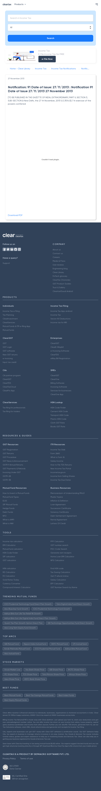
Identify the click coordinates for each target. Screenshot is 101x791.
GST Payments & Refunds (14, 468)
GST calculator (9, 560)
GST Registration (10, 450)
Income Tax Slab (57, 450)
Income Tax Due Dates (60, 480)
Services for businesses (60, 390)
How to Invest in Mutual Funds (16, 493)
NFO (4, 516)
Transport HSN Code (59, 415)
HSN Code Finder (58, 408)
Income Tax (55, 315)
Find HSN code (57, 568)
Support (6, 263)
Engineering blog (60, 268)
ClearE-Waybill (57, 347)
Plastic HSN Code (58, 419)
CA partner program (12, 375)
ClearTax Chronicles (61, 280)
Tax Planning (8, 315)
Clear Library (58, 272)
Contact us (58, 253)
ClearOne (54, 379)
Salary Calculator (58, 580)
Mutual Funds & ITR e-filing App (16, 326)
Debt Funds (8, 512)
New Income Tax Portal (60, 468)
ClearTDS (54, 355)
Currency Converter (11, 583)
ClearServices (9, 322)
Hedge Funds (9, 508)
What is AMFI (8, 520)
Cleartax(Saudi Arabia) (63, 291)
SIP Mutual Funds (10, 504)
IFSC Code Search (58, 549)
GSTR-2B (7, 476)
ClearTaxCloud (9, 387)
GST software (9, 351)
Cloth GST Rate (57, 423)
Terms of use (26, 758)
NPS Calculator (57, 560)
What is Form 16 (57, 457)
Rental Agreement (58, 520)
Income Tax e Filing (11, 311)
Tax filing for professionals (14, 408)
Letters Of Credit (58, 523)
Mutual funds (8, 330)
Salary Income (56, 461)
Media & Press (59, 261)
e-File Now (47, 59)
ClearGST (54, 343)
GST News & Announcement (15, 461)
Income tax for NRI (58, 322)
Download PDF (15, 215)
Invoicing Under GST (12, 472)
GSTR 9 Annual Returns (13, 465)
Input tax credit (10, 362)
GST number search (59, 545)
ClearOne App (56, 394)
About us (57, 250)
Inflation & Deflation (59, 501)
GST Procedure (9, 457)
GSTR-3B (7, 480)
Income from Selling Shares (62, 476)
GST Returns (8, 453)
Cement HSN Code (59, 411)
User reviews (58, 265)
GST (4, 343)
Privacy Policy (9, 758)
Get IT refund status (59, 576)
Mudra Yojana (56, 497)
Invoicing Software (58, 387)
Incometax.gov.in (58, 472)
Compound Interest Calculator (16, 587)
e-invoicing (8, 358)
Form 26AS (55, 453)
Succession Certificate (60, 508)
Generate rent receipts (60, 553)
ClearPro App (9, 390)
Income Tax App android (61, 311)
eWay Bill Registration (60, 358)
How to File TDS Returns (61, 465)
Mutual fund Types (11, 497)
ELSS (5, 501)
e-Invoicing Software (59, 351)
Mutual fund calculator (13, 549)
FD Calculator (9, 576)
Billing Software (57, 383)
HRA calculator (9, 568)
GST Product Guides (62, 284)
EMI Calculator (9, 545)
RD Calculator (9, 572)
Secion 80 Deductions (60, 319)
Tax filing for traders (11, 411)
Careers (56, 257)
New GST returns (10, 355)
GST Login (7, 347)
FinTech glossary (60, 276)
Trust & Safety (59, 287)
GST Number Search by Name (63, 587)
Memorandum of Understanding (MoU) (67, 493)
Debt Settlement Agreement (63, 516)
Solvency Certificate (59, 512)
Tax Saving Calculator (60, 572)
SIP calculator (9, 556)
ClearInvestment (10, 319)
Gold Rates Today (11, 580)
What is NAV (8, 523)
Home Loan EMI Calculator (62, 556)
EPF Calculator (57, 583)
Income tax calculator (12, 541)
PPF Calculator (57, 541)
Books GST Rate (57, 426)
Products (21, 4)
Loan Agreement (58, 504)
